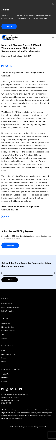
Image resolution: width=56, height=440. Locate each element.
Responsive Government (10, 307)
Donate (9, 26)
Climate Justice (6, 303)
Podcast (4, 358)
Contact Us (5, 374)
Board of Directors (8, 331)
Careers (4, 338)
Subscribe (10, 245)
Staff (3, 334)
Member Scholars (7, 327)
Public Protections (7, 311)
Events (3, 361)
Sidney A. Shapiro (9, 56)
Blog (3, 350)
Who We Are (5, 323)
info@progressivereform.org (11, 400)
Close (53, 4)
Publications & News (8, 354)
